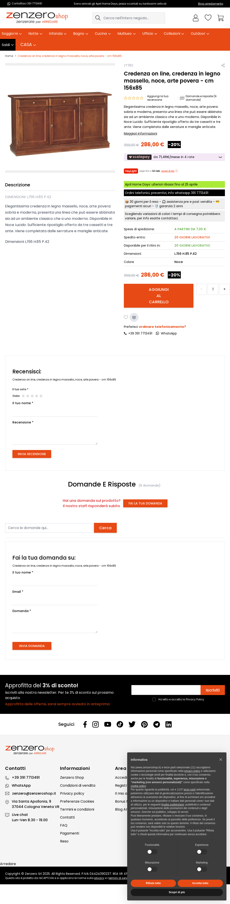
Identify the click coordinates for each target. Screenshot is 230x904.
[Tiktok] (120, 724)
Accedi (121, 777)
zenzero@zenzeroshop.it (34, 793)
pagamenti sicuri (138, 206)
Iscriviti (213, 690)
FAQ (63, 825)
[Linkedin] (168, 724)
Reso (64, 841)
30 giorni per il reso (144, 201)
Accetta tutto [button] (200, 883)
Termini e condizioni (77, 809)
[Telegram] (156, 724)
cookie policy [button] (138, 786)
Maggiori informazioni (140, 133)
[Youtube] (107, 724)
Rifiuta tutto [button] (153, 883)
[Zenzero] (115, 750)
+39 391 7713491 (140, 333)
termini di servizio (120, 878)
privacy (99, 878)
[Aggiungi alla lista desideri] (126, 317)
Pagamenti (69, 833)
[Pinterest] (144, 724)
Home (9, 56)
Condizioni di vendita (77, 785)
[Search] (98, 18)
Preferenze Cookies (77, 801)
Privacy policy (72, 793)
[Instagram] (95, 724)
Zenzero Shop (72, 777)
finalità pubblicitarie (172, 804)
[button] (220, 759)
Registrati (123, 785)
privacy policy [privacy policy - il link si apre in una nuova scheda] (192, 771)
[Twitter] (132, 724)
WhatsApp (21, 785)
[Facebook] (85, 724)
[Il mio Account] (195, 17)
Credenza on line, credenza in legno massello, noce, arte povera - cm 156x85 (70, 56)
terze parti (189, 789)
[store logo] (37, 17)
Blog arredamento (210, 4)
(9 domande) (149, 485)
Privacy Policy (195, 699)
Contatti (67, 817)
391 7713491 (199, 193)
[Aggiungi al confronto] (134, 317)
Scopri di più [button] (177, 892)
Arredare (8, 863)
